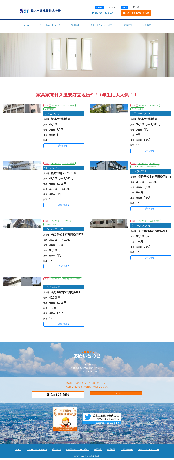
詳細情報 (63, 146)
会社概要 (147, 25)
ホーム (26, 25)
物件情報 (75, 25)
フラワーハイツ (141, 113)
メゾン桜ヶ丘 (53, 288)
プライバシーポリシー (148, 451)
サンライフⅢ (140, 172)
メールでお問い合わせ (136, 13)
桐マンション (53, 168)
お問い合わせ (127, 451)
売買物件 (128, 25)
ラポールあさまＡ (143, 226)
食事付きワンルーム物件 (101, 25)
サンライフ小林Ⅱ (56, 230)
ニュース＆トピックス (50, 25)
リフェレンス (53, 113)
